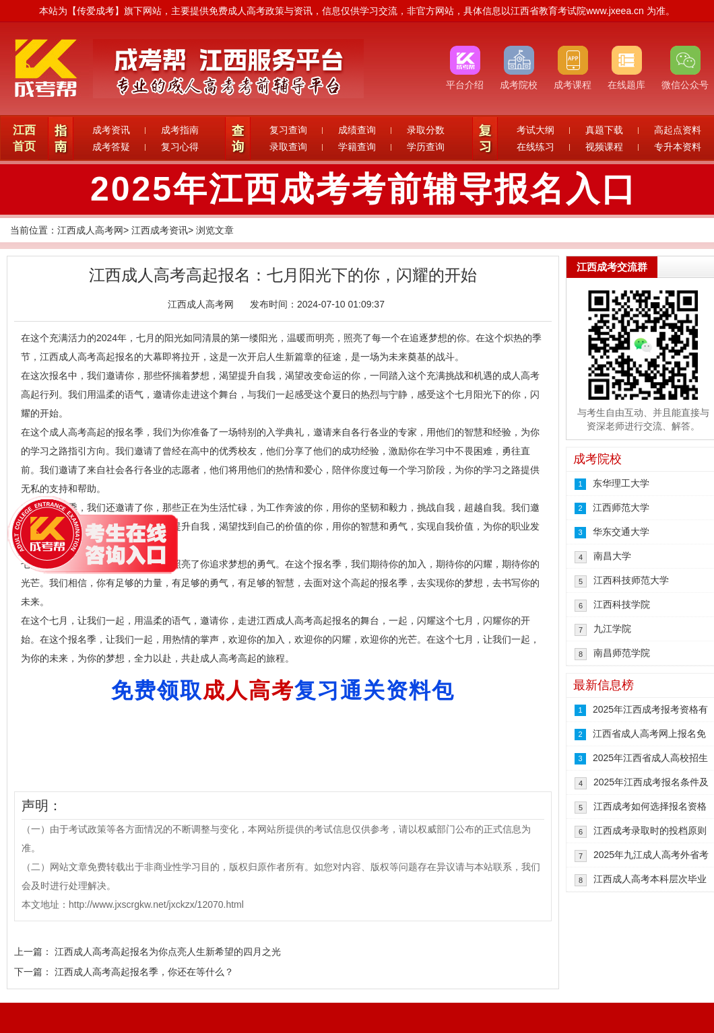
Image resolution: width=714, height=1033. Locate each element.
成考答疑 (111, 146)
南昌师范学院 (621, 652)
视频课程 (604, 146)
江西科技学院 (621, 604)
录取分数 (426, 129)
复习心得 (180, 146)
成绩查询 (357, 129)
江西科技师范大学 (631, 580)
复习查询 (288, 129)
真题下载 (604, 129)
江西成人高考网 (90, 230)
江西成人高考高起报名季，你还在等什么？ (144, 971)
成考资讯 (111, 129)
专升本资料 (677, 146)
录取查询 (288, 146)
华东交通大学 (621, 531)
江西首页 (24, 138)
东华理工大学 (621, 483)
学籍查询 (357, 146)
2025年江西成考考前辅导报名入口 (363, 189)
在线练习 (535, 146)
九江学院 (612, 628)
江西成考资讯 (159, 230)
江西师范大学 (621, 507)
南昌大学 (612, 555)
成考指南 (180, 129)
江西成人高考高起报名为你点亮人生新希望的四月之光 (168, 951)
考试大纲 (535, 129)
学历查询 (426, 146)
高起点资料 (677, 129)
